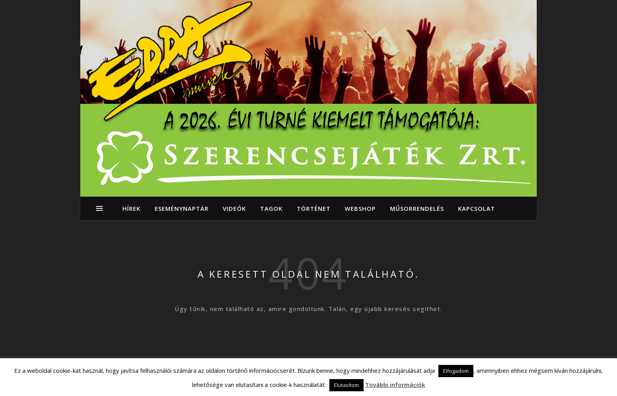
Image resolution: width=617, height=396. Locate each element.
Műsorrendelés (417, 208)
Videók (234, 208)
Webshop (360, 208)
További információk (395, 385)
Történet (314, 208)
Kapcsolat (476, 208)
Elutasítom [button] (346, 385)
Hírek (131, 208)
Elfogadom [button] (456, 370)
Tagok (271, 208)
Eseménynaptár (182, 208)
